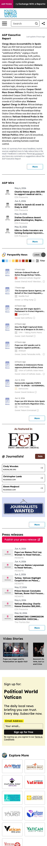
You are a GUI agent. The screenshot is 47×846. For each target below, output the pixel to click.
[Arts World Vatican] (12, 766)
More (35, 166)
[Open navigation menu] (4, 23)
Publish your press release (22, 539)
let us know (37, 154)
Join (40, 456)
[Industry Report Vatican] (12, 798)
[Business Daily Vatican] (35, 766)
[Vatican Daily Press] (12, 829)
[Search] (22, 23)
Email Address (14, 720)
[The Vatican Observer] (35, 798)
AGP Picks (7, 4)
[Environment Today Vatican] (35, 782)
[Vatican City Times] (35, 813)
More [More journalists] (39, 524)
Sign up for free (23, 732)
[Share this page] (43, 23)
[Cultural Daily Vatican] (12, 782)
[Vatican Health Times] (35, 829)
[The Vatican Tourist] (12, 813)
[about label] (16, 278)
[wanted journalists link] (23, 441)
